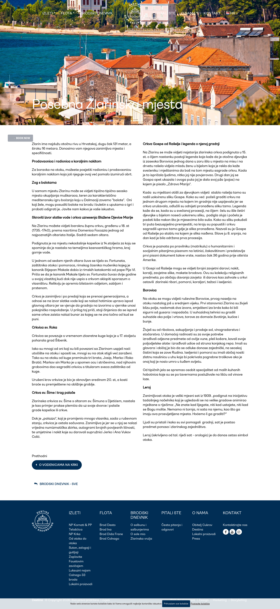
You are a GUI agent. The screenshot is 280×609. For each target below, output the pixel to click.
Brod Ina (106, 529)
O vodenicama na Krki (57, 465)
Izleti (47, 13)
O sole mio (138, 534)
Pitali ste (166, 13)
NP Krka (74, 534)
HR (232, 13)
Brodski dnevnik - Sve (56, 484)
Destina (197, 529)
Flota (66, 13)
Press (196, 538)
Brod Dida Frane (111, 534)
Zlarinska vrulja (141, 538)
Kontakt (212, 13)
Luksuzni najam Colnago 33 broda (79, 575)
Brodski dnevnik (96, 13)
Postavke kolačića (200, 603)
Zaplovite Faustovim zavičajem (76, 561)
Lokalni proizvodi (80, 584)
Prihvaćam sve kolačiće (176, 603)
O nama (188, 13)
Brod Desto (108, 525)
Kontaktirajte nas (235, 525)
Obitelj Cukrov (202, 525)
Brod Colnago (109, 538)
